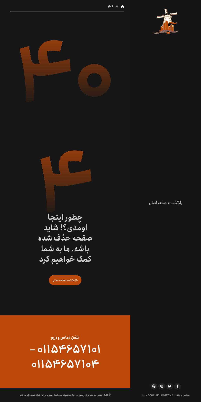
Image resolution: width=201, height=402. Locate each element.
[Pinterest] (154, 386)
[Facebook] (177, 386)
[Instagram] (161, 386)
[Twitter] (169, 386)
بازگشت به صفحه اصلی (65, 280)
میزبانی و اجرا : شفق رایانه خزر (36, 395)
